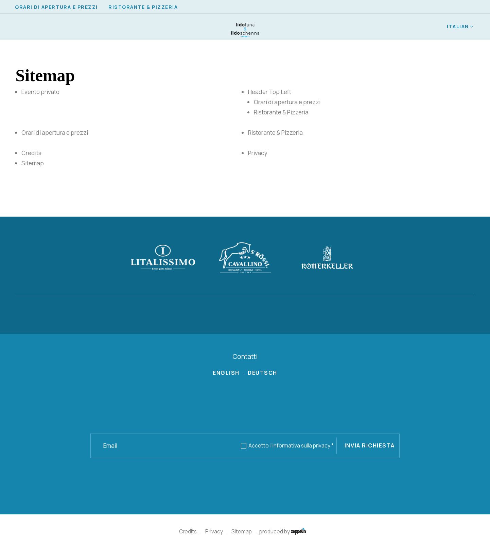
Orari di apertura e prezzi (56, 7)
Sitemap (241, 531)
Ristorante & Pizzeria (143, 7)
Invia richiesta (370, 445)
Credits (188, 531)
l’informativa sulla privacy (302, 445)
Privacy (214, 531)
